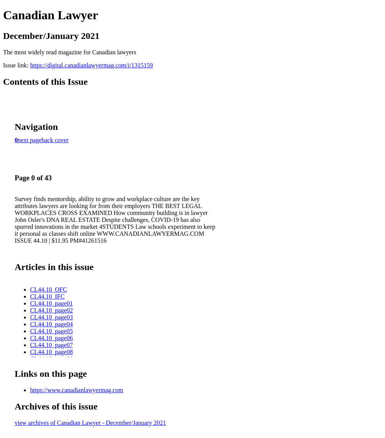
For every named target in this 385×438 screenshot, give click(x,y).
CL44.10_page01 (51, 303)
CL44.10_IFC (47, 296)
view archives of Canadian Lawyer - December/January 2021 (90, 423)
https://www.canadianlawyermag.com (76, 390)
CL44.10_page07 (51, 345)
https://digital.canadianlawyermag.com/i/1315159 (91, 65)
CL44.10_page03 (51, 317)
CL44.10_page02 (51, 310)
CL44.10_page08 (51, 352)
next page (30, 140)
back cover (55, 140)
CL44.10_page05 (51, 331)
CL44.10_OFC (48, 289)
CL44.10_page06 (51, 338)
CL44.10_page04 (51, 324)
